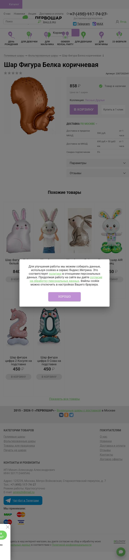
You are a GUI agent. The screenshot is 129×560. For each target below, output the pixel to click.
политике (55, 273)
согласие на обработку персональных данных (66, 279)
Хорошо (64, 296)
